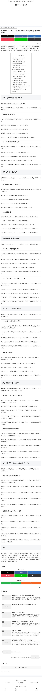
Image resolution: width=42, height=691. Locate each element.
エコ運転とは (17, 68)
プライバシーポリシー (34, 685)
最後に (14, 94)
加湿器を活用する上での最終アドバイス (21, 88)
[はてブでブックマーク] (34, 36)
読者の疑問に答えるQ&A (18, 82)
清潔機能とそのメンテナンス (20, 66)
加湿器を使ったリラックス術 (20, 92)
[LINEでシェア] (21, 39)
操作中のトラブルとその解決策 (21, 84)
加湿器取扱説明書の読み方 (18, 70)
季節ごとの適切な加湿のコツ (20, 90)
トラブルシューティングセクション (22, 74)
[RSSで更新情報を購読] (31, 585)
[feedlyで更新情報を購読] (11, 585)
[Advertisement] (21, 17)
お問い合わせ (21, 685)
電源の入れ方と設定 (18, 60)
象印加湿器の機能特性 (17, 64)
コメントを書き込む (21, 671)
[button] (34, 39)
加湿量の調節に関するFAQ (20, 86)
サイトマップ (7, 685)
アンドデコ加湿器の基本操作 (19, 58)
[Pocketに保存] (7, 39)
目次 (19, 55)
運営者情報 (21, 687)
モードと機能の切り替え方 (20, 62)
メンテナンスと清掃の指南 (18, 76)
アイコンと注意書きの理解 (20, 72)
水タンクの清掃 (17, 80)
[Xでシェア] (7, 36)
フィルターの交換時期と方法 (20, 78)
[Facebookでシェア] (21, 36)
